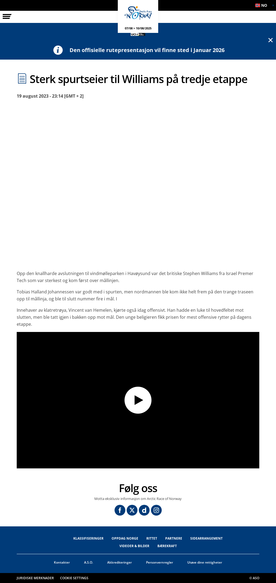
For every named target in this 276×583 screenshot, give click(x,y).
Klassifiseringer (88, 538)
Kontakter (62, 562)
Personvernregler (159, 562)
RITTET (151, 538)
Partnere (173, 538)
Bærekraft (167, 546)
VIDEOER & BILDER (134, 546)
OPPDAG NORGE (125, 538)
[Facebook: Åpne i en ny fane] (120, 510)
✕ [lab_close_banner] (270, 40)
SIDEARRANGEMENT (206, 538)
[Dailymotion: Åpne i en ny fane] (144, 510)
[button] (262, 5)
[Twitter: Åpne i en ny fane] (132, 510)
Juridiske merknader (35, 578)
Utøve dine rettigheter (204, 562)
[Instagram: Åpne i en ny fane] (156, 510)
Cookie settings (74, 578)
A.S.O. (88, 562)
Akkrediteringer (119, 562)
